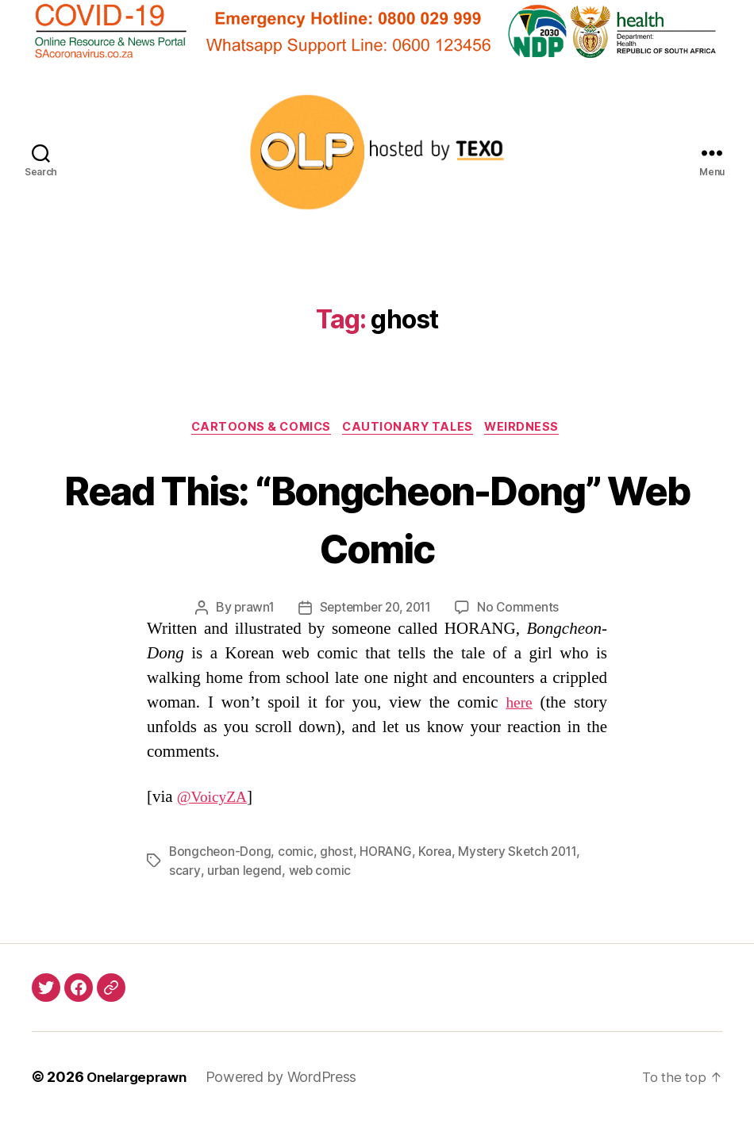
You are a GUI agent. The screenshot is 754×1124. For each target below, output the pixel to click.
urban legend (244, 872)
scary (184, 872)
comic (297, 853)
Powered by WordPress (290, 1079)
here (518, 704)
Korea (438, 853)
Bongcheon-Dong (220, 853)
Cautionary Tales (411, 428)
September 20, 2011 (375, 610)
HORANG (387, 853)
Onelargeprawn (141, 1079)
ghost (338, 853)
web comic (322, 872)
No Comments (523, 610)
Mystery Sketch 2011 (523, 853)
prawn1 (248, 610)
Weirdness (531, 428)
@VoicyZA (215, 799)
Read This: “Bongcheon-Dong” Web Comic (377, 517)
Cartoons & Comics (256, 428)
